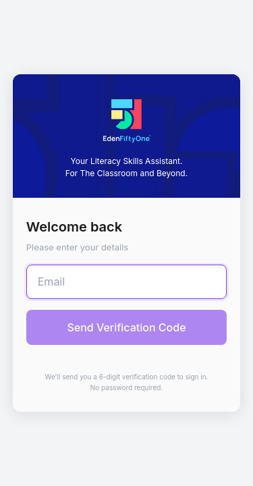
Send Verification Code (126, 327)
